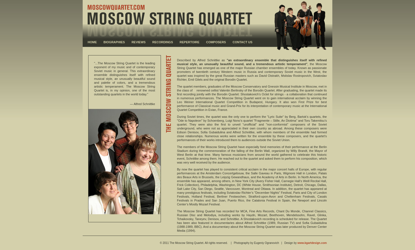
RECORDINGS (162, 42)
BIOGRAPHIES (114, 42)
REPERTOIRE (189, 42)
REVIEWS (138, 42)
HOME (92, 42)
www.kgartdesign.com (312, 242)
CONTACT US (242, 42)
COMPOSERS (216, 42)
